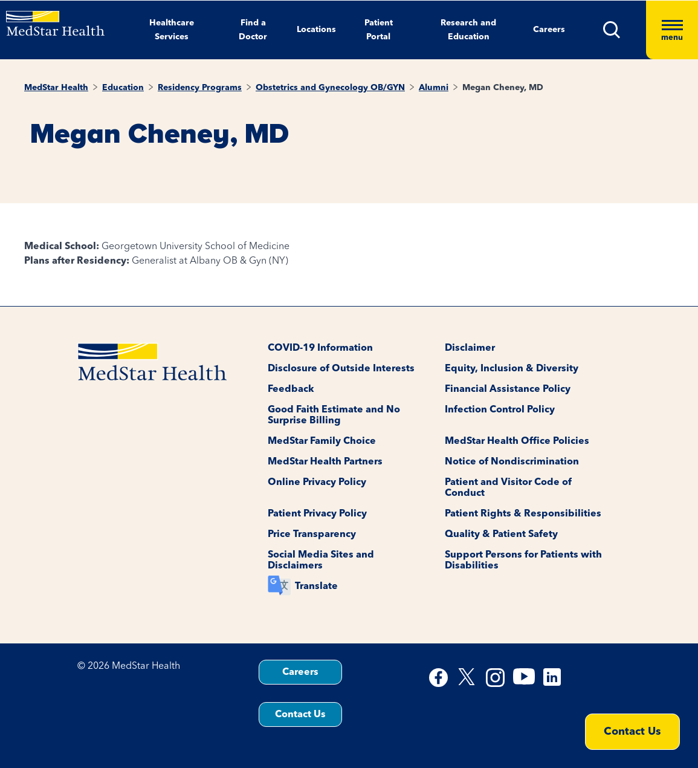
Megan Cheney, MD (502, 87)
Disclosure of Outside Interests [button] (341, 369)
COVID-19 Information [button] (320, 348)
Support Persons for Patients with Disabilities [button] (523, 560)
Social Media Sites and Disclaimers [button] (321, 560)
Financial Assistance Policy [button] (507, 389)
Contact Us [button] (300, 715)
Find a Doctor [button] (253, 30)
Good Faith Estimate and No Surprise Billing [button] (334, 415)
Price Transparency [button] (312, 534)
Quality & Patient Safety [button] (501, 534)
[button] (624, 30)
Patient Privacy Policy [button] (317, 514)
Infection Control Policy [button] (500, 410)
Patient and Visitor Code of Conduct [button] (508, 488)
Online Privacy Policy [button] (317, 482)
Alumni (433, 87)
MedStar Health (56, 87)
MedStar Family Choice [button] (322, 441)
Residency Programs (200, 87)
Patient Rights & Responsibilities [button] (523, 514)
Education (123, 87)
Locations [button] (316, 29)
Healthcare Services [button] (171, 30)
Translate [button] (316, 586)
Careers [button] (549, 29)
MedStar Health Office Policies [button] (517, 441)
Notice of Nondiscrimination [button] (512, 462)
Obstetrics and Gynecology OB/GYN (330, 87)
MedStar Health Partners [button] (325, 462)
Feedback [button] (291, 389)
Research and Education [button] (468, 30)
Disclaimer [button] (470, 348)
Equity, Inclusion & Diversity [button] (511, 369)
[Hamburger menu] (672, 30)
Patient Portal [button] (378, 30)
